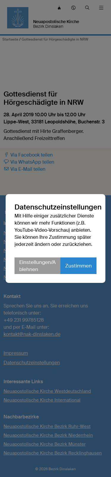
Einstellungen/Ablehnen (37, 266)
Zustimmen (78, 265)
